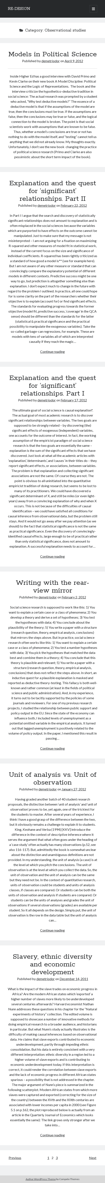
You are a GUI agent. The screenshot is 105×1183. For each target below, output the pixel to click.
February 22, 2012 (74, 205)
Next (92, 1158)
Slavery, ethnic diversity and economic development (52, 964)
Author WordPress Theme (41, 1179)
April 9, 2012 (74, 61)
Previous (15, 1158)
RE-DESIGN (19, 8)
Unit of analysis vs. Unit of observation (52, 778)
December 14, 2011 (74, 979)
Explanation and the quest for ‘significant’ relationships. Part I (52, 386)
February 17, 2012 (74, 400)
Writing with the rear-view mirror (52, 586)
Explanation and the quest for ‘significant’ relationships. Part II (52, 191)
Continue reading (52, 352)
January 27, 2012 (74, 789)
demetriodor (50, 61)
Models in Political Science (52, 54)
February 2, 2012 (74, 597)
